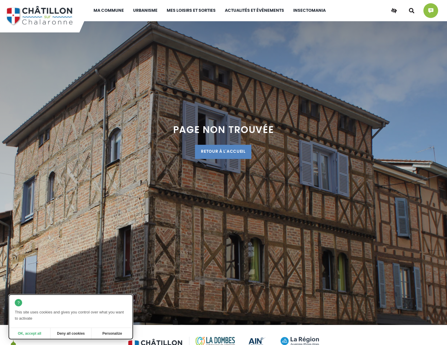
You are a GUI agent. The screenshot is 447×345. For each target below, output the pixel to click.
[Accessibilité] (394, 10)
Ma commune (109, 11)
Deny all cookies (71, 333)
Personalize (112, 333)
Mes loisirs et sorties (191, 11)
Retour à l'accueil (223, 152)
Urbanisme (145, 11)
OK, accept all (29, 333)
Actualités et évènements (254, 11)
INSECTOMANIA (309, 11)
